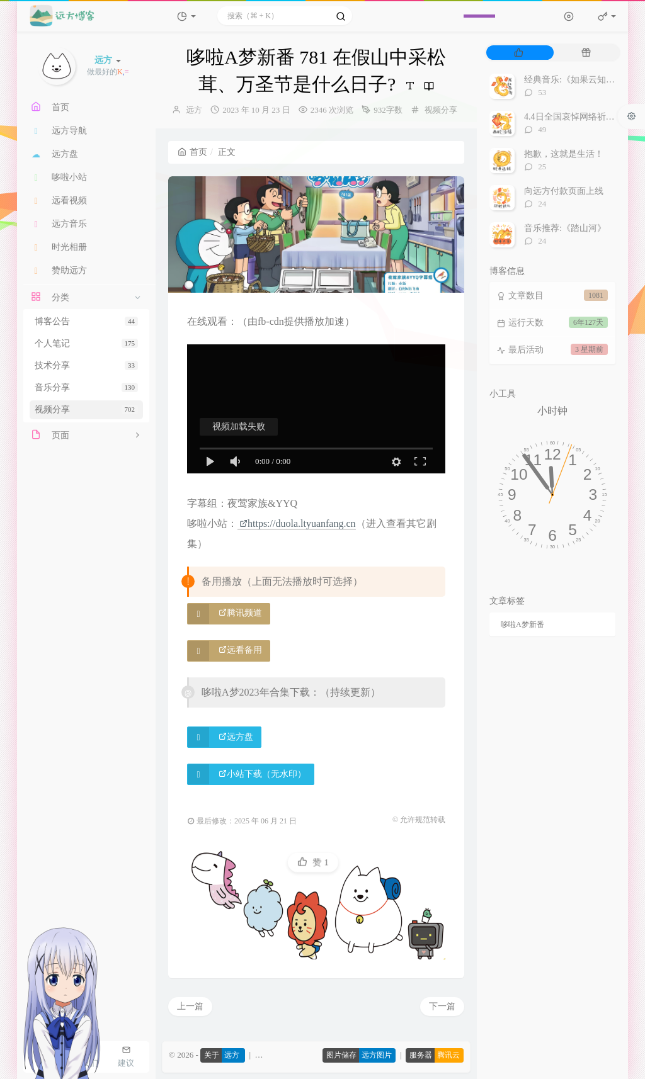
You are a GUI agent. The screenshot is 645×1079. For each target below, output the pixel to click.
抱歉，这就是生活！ (563, 154)
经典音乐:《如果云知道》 (574, 79)
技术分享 (86, 365)
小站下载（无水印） (262, 774)
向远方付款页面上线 (563, 191)
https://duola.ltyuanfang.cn (297, 523)
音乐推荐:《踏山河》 (565, 228)
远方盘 (236, 737)
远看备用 (240, 650)
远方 (194, 110)
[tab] (518, 52)
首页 (192, 152)
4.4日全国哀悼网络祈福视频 (578, 116)
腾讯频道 (240, 613)
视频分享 (86, 409)
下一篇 (442, 1006)
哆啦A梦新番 (522, 624)
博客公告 (86, 321)
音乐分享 (86, 387)
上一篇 (190, 1006)
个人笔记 (86, 343)
